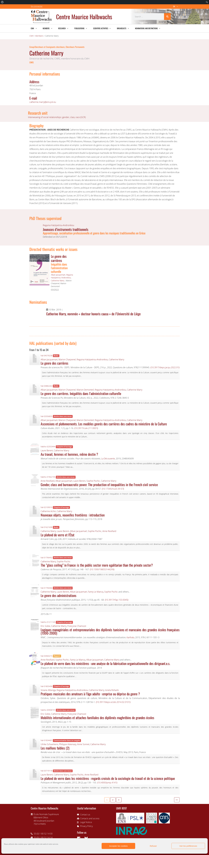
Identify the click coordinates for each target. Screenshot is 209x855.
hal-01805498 (46, 686)
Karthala (130, 637)
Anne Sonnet (83, 744)
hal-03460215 (46, 656)
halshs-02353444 (48, 446)
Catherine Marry (58, 280)
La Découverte (108, 458)
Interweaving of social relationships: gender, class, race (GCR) (57, 117)
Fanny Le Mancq (95, 591)
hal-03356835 (46, 416)
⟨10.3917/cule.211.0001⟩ (86, 428)
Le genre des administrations (58, 595)
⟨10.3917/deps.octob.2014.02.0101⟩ (113, 702)
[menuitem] (2, 2)
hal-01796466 (46, 588)
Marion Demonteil (85, 389)
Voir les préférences (188, 846)
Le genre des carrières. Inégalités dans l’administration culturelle (81, 393)
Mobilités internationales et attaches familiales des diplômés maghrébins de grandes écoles (97, 717)
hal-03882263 (46, 386)
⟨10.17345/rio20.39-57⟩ (113, 488)
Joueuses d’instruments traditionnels (65, 229)
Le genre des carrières (59, 258)
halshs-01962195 (48, 477)
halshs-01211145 (48, 622)
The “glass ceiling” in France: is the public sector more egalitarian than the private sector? (97, 565)
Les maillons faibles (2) (55, 747)
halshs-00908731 (48, 710)
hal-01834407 (46, 740)
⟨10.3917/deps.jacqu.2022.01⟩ (164, 367)
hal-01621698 (46, 527)
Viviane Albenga (48, 690)
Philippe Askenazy (67, 744)
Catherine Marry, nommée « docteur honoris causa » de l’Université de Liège (93, 313)
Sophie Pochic (93, 480)
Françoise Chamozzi (76, 626)
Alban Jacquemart (58, 274)
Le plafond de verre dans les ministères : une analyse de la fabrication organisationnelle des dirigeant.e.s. (105, 663)
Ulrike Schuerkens (49, 744)
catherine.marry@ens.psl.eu (42, 102)
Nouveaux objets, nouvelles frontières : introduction (73, 514)
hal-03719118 (46, 770)
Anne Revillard (47, 480)
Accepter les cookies (118, 846)
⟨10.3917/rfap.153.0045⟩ (116, 599)
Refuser (153, 846)
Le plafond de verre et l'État (57, 534)
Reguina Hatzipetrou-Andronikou (58, 225)
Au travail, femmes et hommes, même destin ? (69, 454)
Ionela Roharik (112, 690)
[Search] (167, 16)
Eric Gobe (45, 626)
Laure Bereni (47, 450)
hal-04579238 (46, 355)
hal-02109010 (46, 507)
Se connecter (37, 6)
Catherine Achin (48, 511)
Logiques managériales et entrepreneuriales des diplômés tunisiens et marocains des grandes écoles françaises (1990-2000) (110, 631)
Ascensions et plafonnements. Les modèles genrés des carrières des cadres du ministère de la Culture (104, 423)
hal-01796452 (46, 557)
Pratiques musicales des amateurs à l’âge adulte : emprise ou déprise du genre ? (90, 693)
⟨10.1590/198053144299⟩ (102, 569)
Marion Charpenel (67, 359)
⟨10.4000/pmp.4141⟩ (107, 782)
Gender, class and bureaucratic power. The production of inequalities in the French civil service (99, 484)
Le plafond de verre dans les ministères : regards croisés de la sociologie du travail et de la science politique (108, 778)
